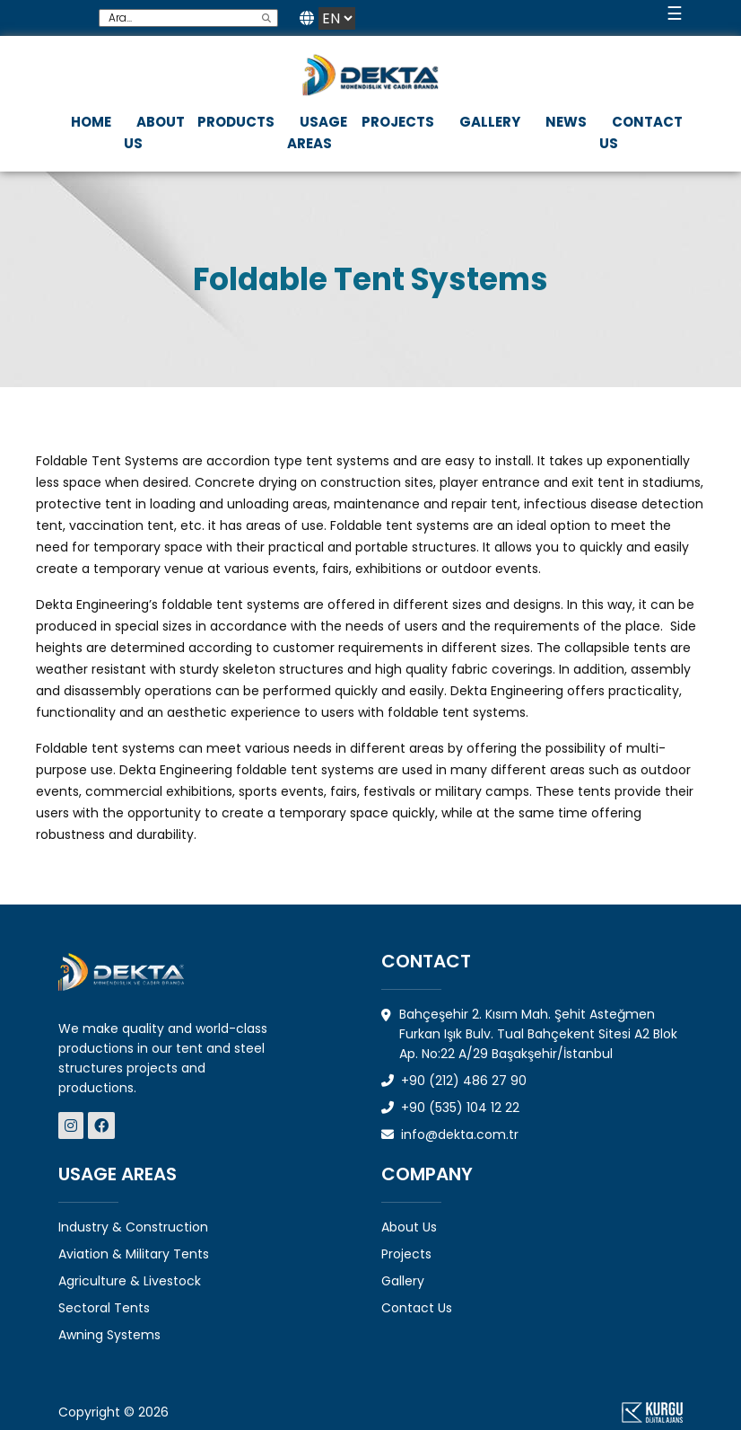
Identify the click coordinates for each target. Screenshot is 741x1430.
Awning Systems (109, 1335)
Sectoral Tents (104, 1308)
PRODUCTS (236, 121)
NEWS (566, 121)
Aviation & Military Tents (133, 1254)
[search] (266, 18)
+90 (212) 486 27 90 (454, 1081)
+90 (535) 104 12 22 (450, 1108)
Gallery (402, 1281)
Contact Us (416, 1308)
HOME (91, 121)
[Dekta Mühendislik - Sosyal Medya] (73, 1126)
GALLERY (489, 121)
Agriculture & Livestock (129, 1281)
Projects (406, 1254)
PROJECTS (398, 121)
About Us (409, 1227)
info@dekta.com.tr (450, 1134)
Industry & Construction (133, 1227)
